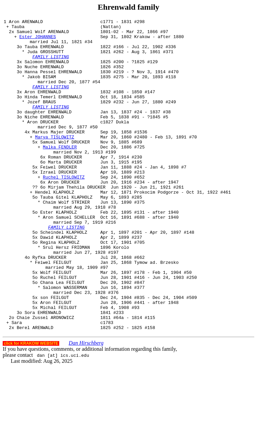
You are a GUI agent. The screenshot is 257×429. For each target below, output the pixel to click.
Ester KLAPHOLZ (58, 251)
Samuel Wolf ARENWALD (43, 34)
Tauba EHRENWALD (44, 52)
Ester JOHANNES (37, 40)
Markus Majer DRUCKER (58, 155)
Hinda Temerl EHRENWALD (53, 113)
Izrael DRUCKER (58, 203)
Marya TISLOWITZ (54, 161)
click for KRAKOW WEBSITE (31, 405)
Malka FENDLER (60, 173)
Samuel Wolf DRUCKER (65, 167)
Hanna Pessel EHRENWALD (53, 83)
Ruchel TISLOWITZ (64, 209)
